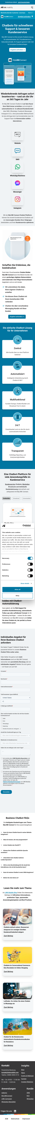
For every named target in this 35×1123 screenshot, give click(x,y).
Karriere (23, 1079)
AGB (6, 1119)
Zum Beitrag (8, 936)
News (23, 1073)
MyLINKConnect (6, 1096)
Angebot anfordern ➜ (17, 50)
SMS (28, 1093)
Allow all (17, 589)
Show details (25, 583)
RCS (28, 1096)
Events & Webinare (27, 1076)
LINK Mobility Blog (11, 892)
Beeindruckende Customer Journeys (13, 13)
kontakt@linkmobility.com (10, 1072)
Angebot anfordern (25, 16)
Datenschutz (15, 1119)
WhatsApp (30, 1099)
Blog (22, 1070)
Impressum (26, 1119)
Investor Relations (27, 1082)
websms (4, 1093)
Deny (17, 595)
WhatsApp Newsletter (8, 1102)
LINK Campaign (6, 1099)
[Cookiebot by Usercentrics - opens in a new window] (25, 526)
